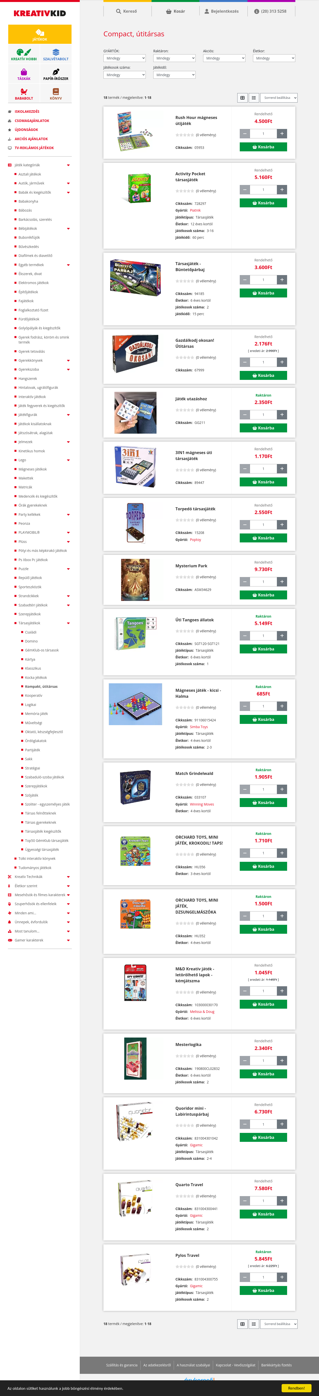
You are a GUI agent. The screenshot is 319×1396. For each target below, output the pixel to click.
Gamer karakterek (40, 940)
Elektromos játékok (33, 282)
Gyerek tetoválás (31, 351)
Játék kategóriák (40, 165)
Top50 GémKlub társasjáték (47, 840)
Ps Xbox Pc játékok (33, 559)
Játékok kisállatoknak (34, 423)
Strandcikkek (45, 595)
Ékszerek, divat (30, 273)
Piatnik (195, 210)
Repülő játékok (30, 577)
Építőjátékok (28, 292)
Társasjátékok (45, 623)
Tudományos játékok (34, 867)
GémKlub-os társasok (42, 650)
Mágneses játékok (32, 469)
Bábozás (25, 210)
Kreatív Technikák (40, 876)
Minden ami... (40, 913)
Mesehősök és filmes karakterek (40, 894)
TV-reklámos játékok (31, 147)
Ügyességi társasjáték (42, 849)
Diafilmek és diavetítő (35, 255)
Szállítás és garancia (122, 1365)
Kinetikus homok (31, 451)
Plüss (45, 541)
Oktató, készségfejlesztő (44, 731)
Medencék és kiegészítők (37, 496)
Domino (31, 641)
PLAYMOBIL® (45, 532)
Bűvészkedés (28, 246)
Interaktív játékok (32, 396)
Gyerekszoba (45, 369)
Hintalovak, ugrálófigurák (38, 387)
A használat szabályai (193, 1365)
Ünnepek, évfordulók (40, 922)
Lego (45, 460)
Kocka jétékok (36, 677)
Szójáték (31, 795)
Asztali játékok (29, 174)
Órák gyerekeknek (32, 505)
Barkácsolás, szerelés (35, 219)
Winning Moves (202, 804)
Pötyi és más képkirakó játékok (42, 550)
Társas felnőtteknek (40, 813)
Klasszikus (33, 668)
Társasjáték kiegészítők (43, 831)
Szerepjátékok (29, 614)
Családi (30, 632)
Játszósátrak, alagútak (35, 432)
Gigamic (196, 1145)
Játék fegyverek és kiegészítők (41, 405)
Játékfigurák (45, 414)
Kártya (30, 659)
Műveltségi (33, 722)
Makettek (25, 478)
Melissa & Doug (202, 1011)
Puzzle (45, 568)
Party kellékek (45, 514)
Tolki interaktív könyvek (36, 858)
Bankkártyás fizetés (276, 1365)
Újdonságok (23, 129)
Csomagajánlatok (28, 120)
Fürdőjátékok (28, 319)
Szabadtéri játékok (45, 605)
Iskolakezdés (23, 111)
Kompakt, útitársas (41, 686)
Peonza (24, 523)
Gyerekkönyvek (45, 360)
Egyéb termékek (45, 264)
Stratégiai (32, 768)
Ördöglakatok (36, 740)
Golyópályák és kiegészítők (39, 328)
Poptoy (195, 539)
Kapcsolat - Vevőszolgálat (235, 1365)
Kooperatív (33, 695)
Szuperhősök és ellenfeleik (40, 903)
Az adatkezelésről (157, 1365)
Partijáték (32, 750)
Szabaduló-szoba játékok (44, 777)
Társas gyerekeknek (40, 822)
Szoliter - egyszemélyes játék (47, 804)
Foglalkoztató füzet (33, 310)
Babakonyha (28, 201)
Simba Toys (199, 726)
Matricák (25, 487)
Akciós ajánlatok (28, 138)
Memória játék (36, 713)
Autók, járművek (45, 183)
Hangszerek (27, 378)
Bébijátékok (45, 228)
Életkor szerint (40, 885)
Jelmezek (45, 441)
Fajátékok (26, 300)
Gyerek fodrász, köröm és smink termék (43, 340)
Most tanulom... (40, 931)
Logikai (30, 704)
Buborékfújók (29, 237)
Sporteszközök (29, 586)
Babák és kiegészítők (45, 192)
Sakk (28, 758)
